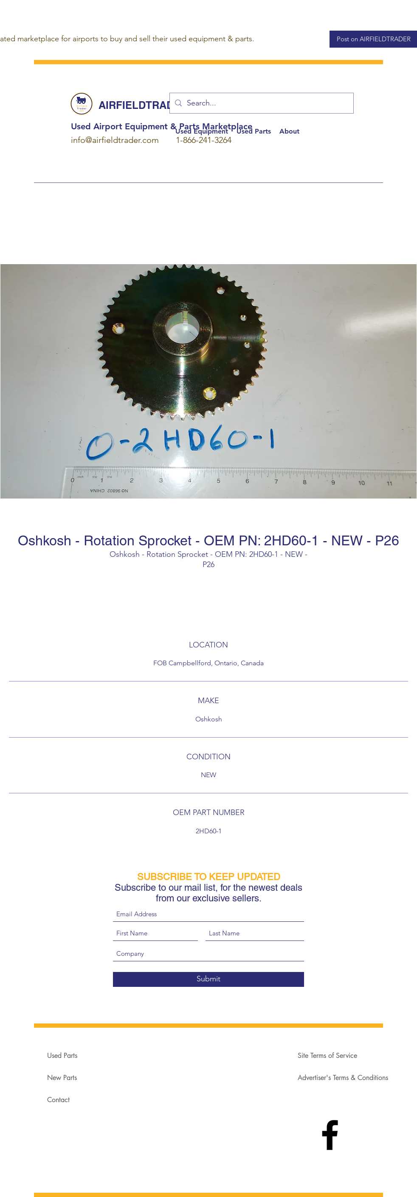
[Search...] (261, 103)
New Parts (62, 1077)
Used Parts (62, 1055)
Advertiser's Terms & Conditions (343, 1077)
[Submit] (208, 979)
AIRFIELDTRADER (143, 105)
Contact (58, 1099)
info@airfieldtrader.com (115, 140)
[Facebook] (330, 1135)
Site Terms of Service (327, 1055)
